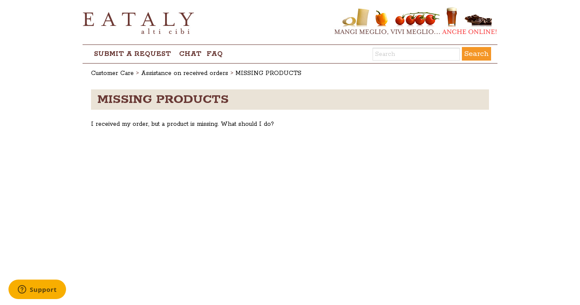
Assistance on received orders (184, 73)
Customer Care (112, 73)
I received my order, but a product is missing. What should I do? (182, 124)
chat (190, 54)
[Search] (416, 54)
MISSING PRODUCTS (268, 73)
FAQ (215, 54)
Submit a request (132, 54)
